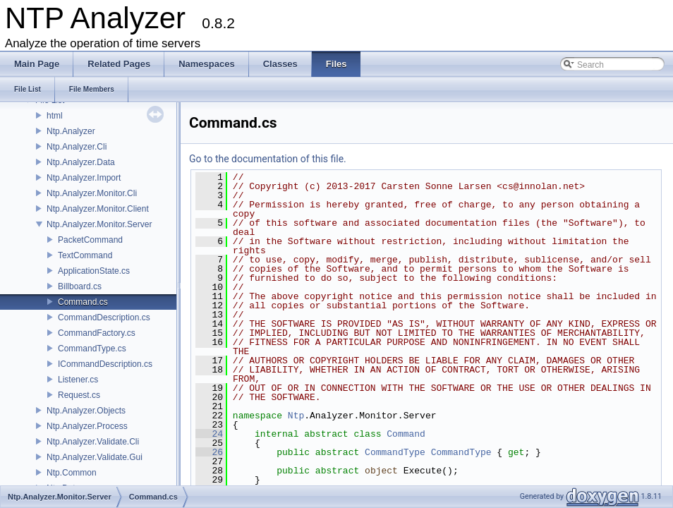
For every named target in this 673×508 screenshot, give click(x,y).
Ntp (296, 415)
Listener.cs (78, 380)
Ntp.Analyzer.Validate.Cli (93, 442)
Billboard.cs (80, 286)
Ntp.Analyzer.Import (84, 178)
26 (209, 452)
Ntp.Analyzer (71, 131)
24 (209, 434)
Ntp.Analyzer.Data (81, 162)
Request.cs (79, 395)
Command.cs (83, 302)
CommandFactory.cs (96, 333)
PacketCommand (90, 240)
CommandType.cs (92, 348)
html (55, 116)
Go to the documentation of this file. (267, 158)
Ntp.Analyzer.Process (87, 426)
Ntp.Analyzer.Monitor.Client (98, 209)
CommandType (395, 452)
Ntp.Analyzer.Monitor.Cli (92, 193)
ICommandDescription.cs (105, 364)
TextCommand (85, 255)
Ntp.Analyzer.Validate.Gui (95, 457)
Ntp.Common (72, 473)
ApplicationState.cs (94, 271)
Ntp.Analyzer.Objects (86, 411)
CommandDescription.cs (104, 317)
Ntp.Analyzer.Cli (77, 147)
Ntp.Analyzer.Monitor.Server (99, 224)
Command (406, 434)
